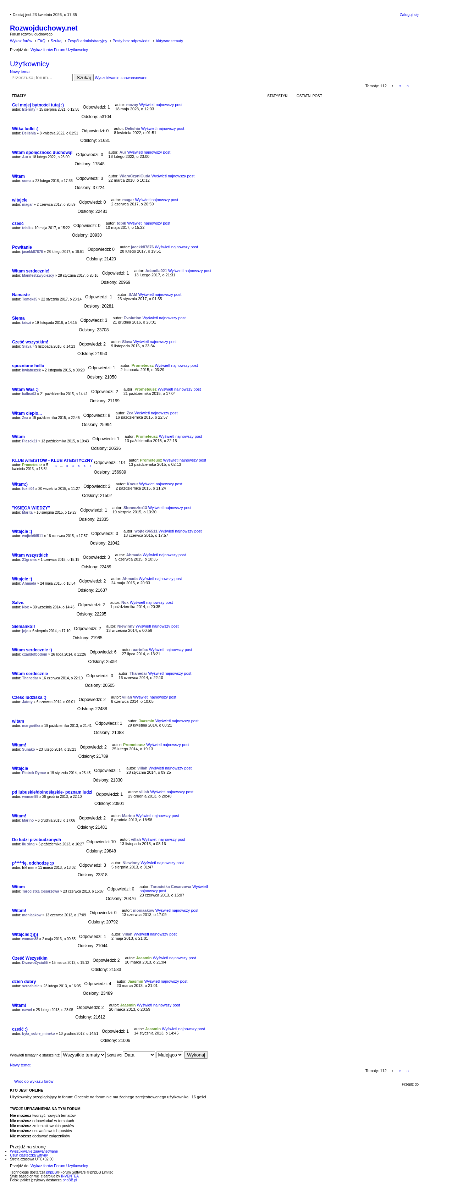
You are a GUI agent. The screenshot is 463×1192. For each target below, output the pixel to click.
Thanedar (30, 678)
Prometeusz (143, 365)
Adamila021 (156, 271)
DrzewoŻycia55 (35, 963)
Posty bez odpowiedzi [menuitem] (131, 41)
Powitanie (22, 247)
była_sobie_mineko (38, 1034)
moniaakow (31, 915)
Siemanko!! (23, 626)
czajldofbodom (34, 654)
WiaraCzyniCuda (135, 176)
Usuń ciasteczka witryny (29, 1155)
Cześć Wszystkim (30, 958)
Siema (18, 318)
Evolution (133, 318)
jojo (25, 631)
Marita (27, 512)
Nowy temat (20, 72)
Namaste (21, 294)
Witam (18, 176)
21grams (29, 560)
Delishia (28, 133)
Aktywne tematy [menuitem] (169, 41)
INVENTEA (70, 1176)
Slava (26, 346)
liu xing (28, 844)
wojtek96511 (32, 536)
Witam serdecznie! (30, 271)
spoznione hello (28, 365)
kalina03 (29, 394)
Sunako (28, 749)
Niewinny (125, 626)
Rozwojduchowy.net (44, 28)
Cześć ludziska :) (29, 697)
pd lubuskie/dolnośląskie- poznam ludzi (52, 792)
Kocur (132, 484)
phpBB (51, 1172)
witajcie (19, 200)
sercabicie (30, 986)
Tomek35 (29, 299)
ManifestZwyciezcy (38, 275)
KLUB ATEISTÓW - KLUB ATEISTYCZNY (52, 460)
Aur (25, 157)
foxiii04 (28, 489)
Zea (25, 418)
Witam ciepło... (27, 413)
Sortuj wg (131, 1055)
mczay (132, 105)
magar (27, 204)
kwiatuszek (31, 370)
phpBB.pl (69, 1180)
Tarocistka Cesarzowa (40, 891)
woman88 (30, 797)
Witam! (19, 745)
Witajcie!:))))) (25, 934)
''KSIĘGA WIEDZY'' (31, 508)
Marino (28, 820)
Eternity (28, 109)
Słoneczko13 (135, 508)
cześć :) (20, 1029)
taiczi (26, 323)
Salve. (18, 602)
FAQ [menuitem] (41, 41)
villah (127, 697)
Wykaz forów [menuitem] (21, 41)
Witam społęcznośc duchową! (42, 152)
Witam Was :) (25, 389)
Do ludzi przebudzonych (36, 839)
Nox (25, 607)
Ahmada (134, 555)
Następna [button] (415, 86)
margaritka (31, 726)
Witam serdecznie (30, 673)
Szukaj (84, 77)
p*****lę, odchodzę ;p (33, 863)
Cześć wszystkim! (30, 342)
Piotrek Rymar (34, 773)
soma (26, 181)
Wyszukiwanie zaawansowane (121, 78)
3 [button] (408, 86)
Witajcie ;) (22, 531)
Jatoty (27, 702)
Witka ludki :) (25, 128)
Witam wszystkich (30, 555)
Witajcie (20, 768)
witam (18, 721)
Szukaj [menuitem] (56, 41)
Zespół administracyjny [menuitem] (87, 41)
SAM (132, 294)
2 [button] (400, 86)
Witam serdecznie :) (32, 649)
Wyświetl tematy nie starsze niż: (58, 1055)
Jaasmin (146, 721)
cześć (18, 223)
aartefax (140, 649)
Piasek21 (29, 441)
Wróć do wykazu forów (33, 1081)
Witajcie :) (22, 578)
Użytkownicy (29, 64)
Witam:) (20, 484)
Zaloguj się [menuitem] (409, 14)
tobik (26, 228)
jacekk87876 (32, 252)
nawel (27, 1010)
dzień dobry (24, 981)
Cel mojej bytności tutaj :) (38, 105)
